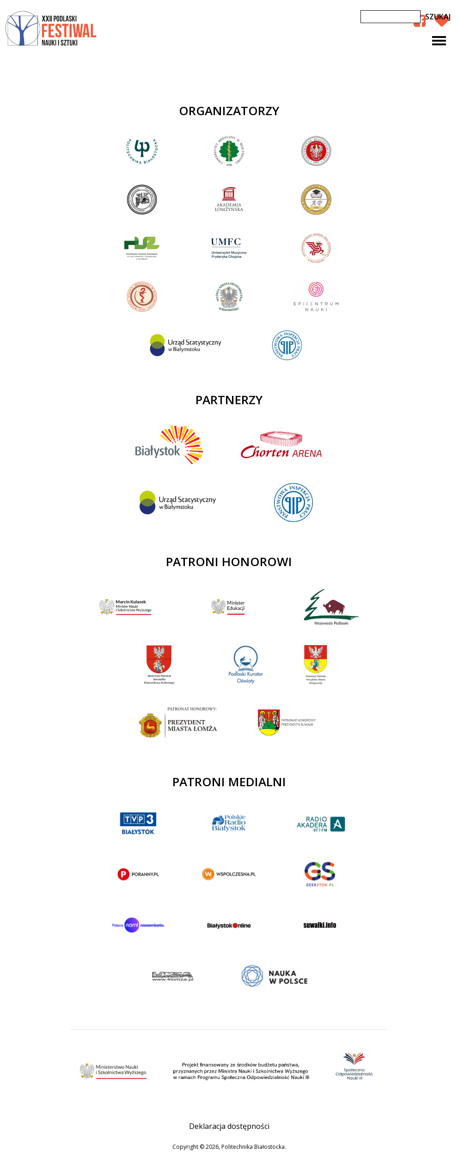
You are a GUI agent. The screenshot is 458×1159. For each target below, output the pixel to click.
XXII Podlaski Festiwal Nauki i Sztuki (52, 28)
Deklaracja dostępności (229, 1126)
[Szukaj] (390, 16)
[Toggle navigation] (439, 41)
